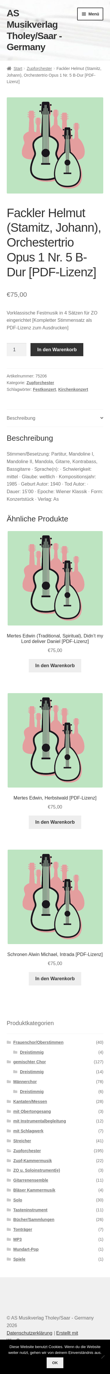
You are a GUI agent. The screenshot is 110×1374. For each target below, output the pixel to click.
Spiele (19, 1259)
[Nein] (103, 1357)
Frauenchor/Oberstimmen (38, 1042)
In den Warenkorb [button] (55, 665)
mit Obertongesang (32, 1111)
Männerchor (25, 1081)
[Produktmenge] (17, 349)
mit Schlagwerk (28, 1131)
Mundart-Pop (25, 1249)
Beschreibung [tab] (21, 418)
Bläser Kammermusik (34, 1190)
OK (55, 1363)
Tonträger (22, 1229)
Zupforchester (39, 68)
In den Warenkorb (57, 349)
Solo (17, 1200)
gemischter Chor (29, 1062)
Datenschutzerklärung (30, 1333)
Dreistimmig (32, 1052)
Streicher (22, 1140)
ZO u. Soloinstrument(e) (36, 1170)
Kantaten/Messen (30, 1101)
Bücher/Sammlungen (33, 1219)
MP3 (17, 1239)
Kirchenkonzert (73, 389)
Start (17, 68)
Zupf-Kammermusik (32, 1160)
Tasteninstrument (30, 1210)
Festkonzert (44, 389)
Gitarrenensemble (30, 1180)
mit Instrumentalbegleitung (39, 1121)
